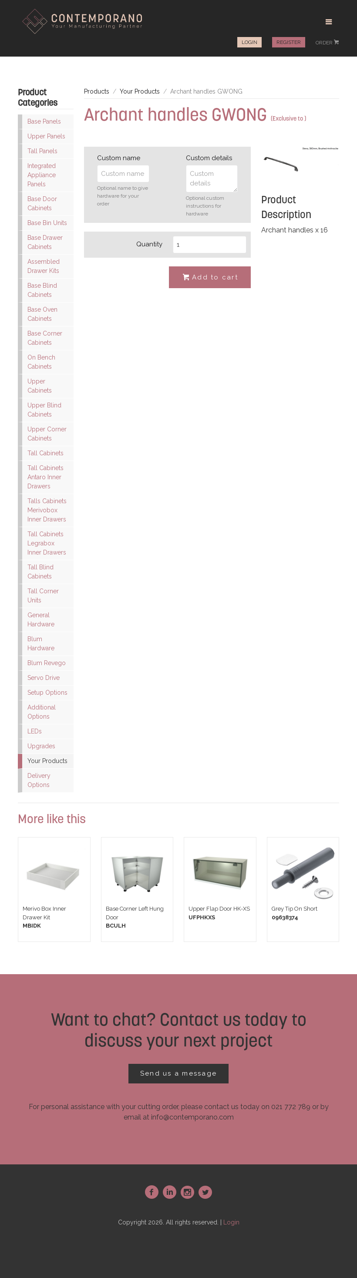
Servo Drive (43, 677)
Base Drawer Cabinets (45, 242)
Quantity (149, 244)
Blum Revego (46, 662)
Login (249, 42)
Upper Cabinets (39, 386)
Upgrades (41, 746)
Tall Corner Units (43, 596)
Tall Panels (42, 151)
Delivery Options (39, 780)
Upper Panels (46, 136)
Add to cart (210, 277)
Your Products (47, 760)
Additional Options (41, 712)
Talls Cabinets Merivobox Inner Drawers (47, 510)
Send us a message (178, 1073)
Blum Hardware (40, 644)
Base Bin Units (47, 222)
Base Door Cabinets (42, 203)
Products (96, 91)
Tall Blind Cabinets (40, 572)
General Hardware (40, 620)
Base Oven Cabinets (42, 314)
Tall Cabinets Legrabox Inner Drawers (46, 543)
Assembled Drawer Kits (43, 266)
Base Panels (44, 121)
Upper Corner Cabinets (47, 434)
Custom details (209, 158)
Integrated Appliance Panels (41, 175)
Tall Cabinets (45, 453)
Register (288, 42)
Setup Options (47, 692)
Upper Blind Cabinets (44, 410)
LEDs (34, 731)
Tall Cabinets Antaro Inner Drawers (45, 477)
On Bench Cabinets (41, 362)
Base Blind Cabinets (42, 290)
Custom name (118, 158)
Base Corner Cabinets (44, 338)
